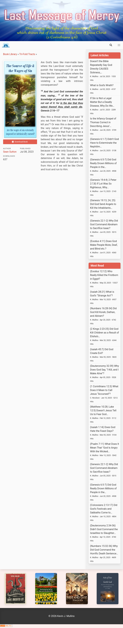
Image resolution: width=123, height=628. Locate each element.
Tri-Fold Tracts (27, 54)
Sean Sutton (10, 151)
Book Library (10, 54)
